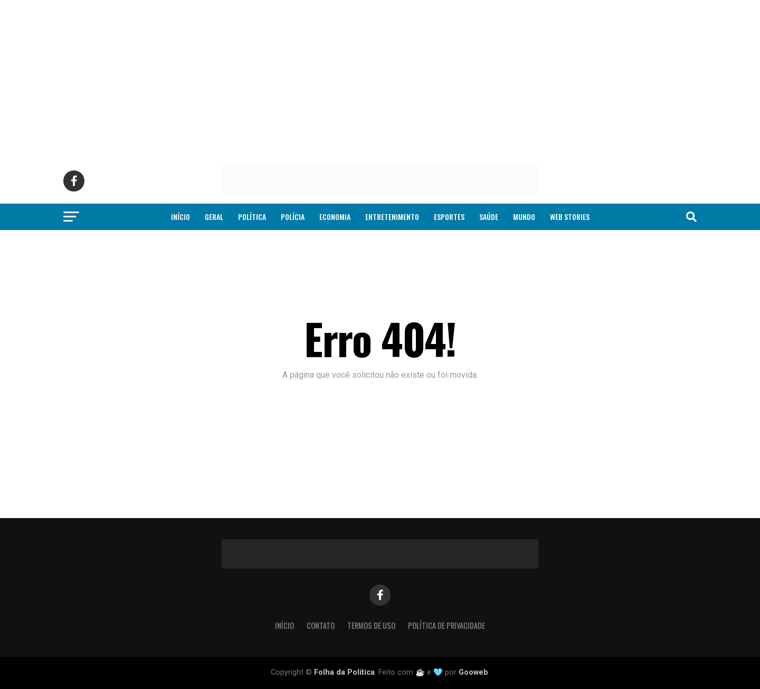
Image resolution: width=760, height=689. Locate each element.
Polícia (293, 216)
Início (180, 216)
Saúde (488, 216)
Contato (321, 625)
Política (252, 216)
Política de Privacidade (446, 625)
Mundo (524, 216)
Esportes (449, 216)
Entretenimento (392, 216)
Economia (334, 216)
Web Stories (570, 216)
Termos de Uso (371, 625)
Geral (214, 216)
